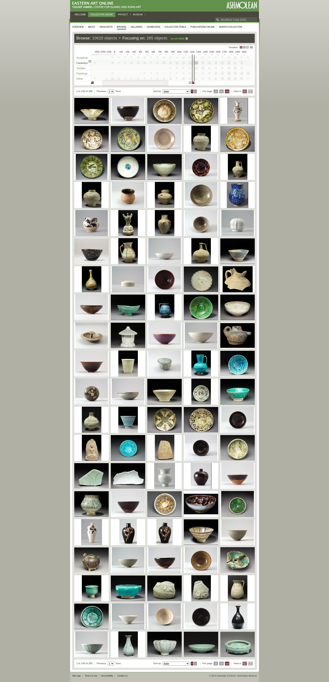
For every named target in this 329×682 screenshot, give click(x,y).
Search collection (230, 27)
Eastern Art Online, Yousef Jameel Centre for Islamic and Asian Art (107, 5)
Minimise (244, 47)
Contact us (122, 676)
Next (118, 91)
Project (123, 14)
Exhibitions (153, 27)
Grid (245, 91)
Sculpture (82, 57)
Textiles (80, 68)
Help (251, 47)
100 (227, 92)
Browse (122, 27)
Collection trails (175, 27)
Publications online (203, 27)
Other (79, 78)
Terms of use (91, 676)
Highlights (106, 27)
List (250, 91)
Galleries (136, 27)
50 (221, 92)
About (91, 27)
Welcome (80, 14)
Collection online (102, 14)
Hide (247, 47)
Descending (195, 91)
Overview (78, 27)
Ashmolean (241, 5)
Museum (138, 14)
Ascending (192, 91)
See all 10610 (177, 38)
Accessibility (107, 676)
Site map (76, 676)
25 (216, 92)
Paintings (81, 73)
